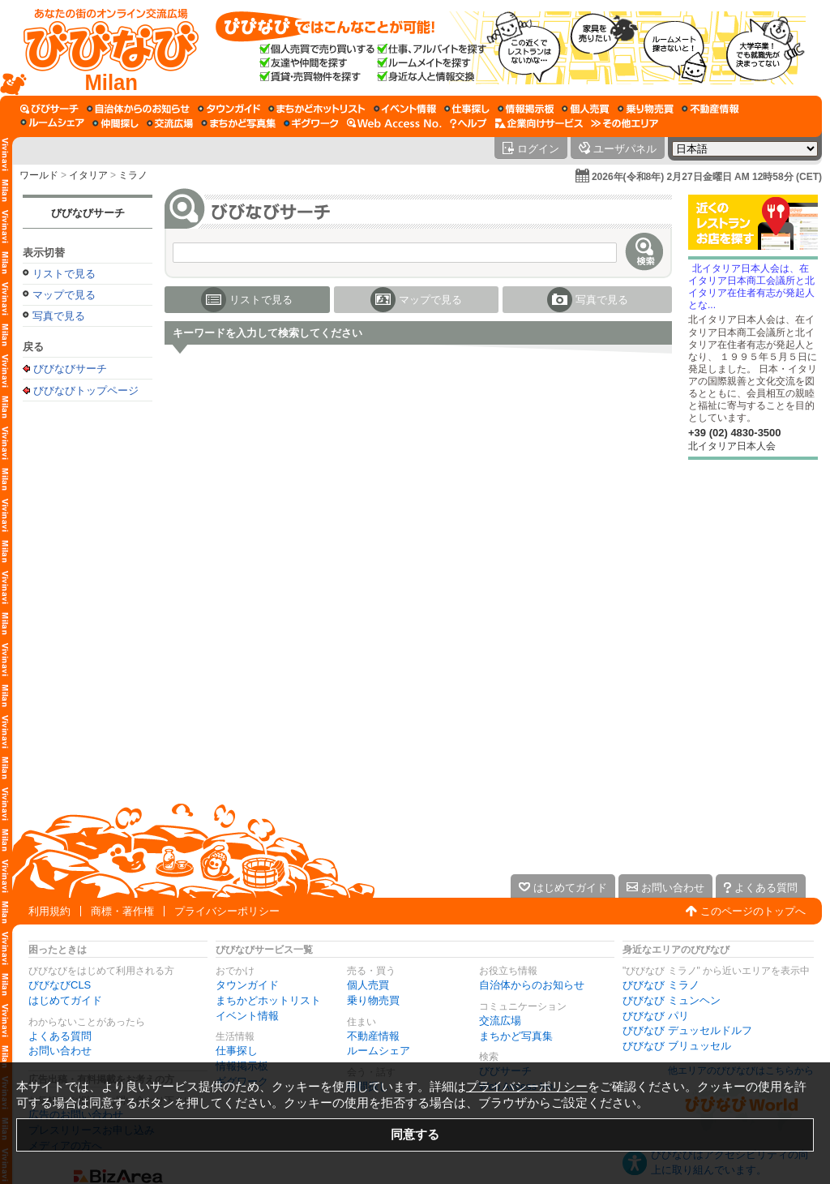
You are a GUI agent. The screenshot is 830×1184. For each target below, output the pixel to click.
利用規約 (49, 911)
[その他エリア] (624, 123)
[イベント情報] (405, 109)
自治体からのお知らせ (531, 985)
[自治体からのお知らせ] (138, 109)
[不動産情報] (710, 109)
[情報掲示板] (526, 109)
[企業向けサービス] (539, 123)
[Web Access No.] (394, 123)
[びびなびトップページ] (103, 48)
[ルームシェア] (52, 123)
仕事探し (237, 1051)
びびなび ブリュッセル (676, 1046)
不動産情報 (373, 1036)
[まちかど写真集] (238, 123)
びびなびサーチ (88, 213)
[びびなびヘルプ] (468, 123)
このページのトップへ (753, 911)
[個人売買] (586, 109)
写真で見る (58, 316)
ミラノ (133, 175)
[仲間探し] (115, 123)
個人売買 (368, 985)
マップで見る (64, 295)
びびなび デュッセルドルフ (687, 1030)
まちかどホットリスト (268, 1000)
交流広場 (500, 1021)
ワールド (38, 175)
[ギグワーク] (311, 123)
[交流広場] (170, 123)
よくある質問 (60, 1036)
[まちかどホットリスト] (317, 109)
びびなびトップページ (86, 390)
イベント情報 (247, 1016)
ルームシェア (378, 1051)
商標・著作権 (122, 911)
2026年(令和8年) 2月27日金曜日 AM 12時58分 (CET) (707, 176)
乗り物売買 (373, 1000)
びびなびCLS (59, 985)
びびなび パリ (655, 1016)
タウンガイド (247, 985)
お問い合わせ (60, 1051)
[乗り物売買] (646, 109)
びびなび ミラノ (661, 985)
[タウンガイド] (229, 109)
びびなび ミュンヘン (671, 1000)
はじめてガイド (65, 1000)
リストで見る (64, 273)
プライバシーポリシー (227, 911)
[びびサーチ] (49, 109)
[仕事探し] (467, 109)
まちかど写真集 (516, 1036)
